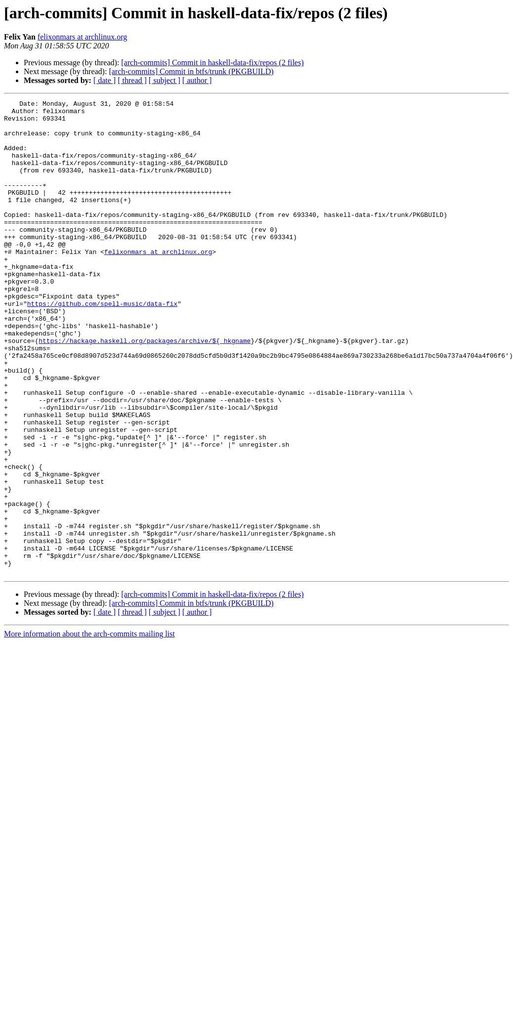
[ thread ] (132, 80)
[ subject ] (164, 80)
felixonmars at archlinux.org (82, 37)
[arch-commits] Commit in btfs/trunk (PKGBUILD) (191, 71)
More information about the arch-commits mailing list (89, 728)
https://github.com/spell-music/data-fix (102, 344)
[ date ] (104, 80)
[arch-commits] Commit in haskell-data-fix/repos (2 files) (212, 62)
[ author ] (197, 80)
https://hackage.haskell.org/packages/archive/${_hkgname (145, 389)
